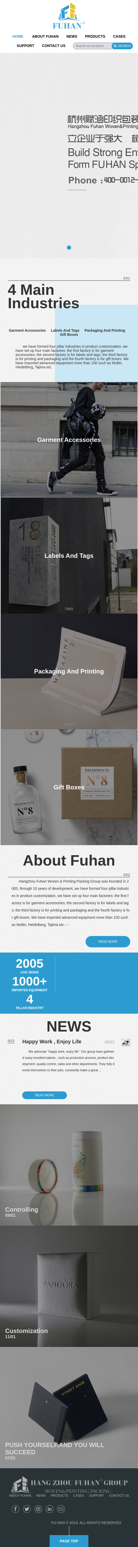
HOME (17, 36)
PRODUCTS (95, 36)
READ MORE (44, 1095)
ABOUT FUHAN (45, 36)
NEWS (71, 36)
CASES (119, 36)
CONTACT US (54, 46)
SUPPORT (25, 46)
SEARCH (122, 46)
